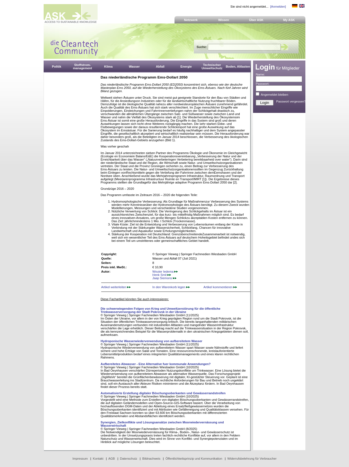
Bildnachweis (151, 458)
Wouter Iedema (165, 271)
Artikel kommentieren (220, 287)
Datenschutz (128, 458)
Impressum (80, 458)
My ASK (289, 20)
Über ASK (256, 20)
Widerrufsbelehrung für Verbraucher (252, 458)
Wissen (223, 20)
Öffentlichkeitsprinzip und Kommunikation (194, 458)
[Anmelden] (278, 6)
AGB (111, 458)
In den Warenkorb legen (171, 287)
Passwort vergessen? (291, 101)
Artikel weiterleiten (116, 287)
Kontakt (98, 458)
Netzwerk (191, 20)
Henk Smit (161, 274)
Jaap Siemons (164, 278)
